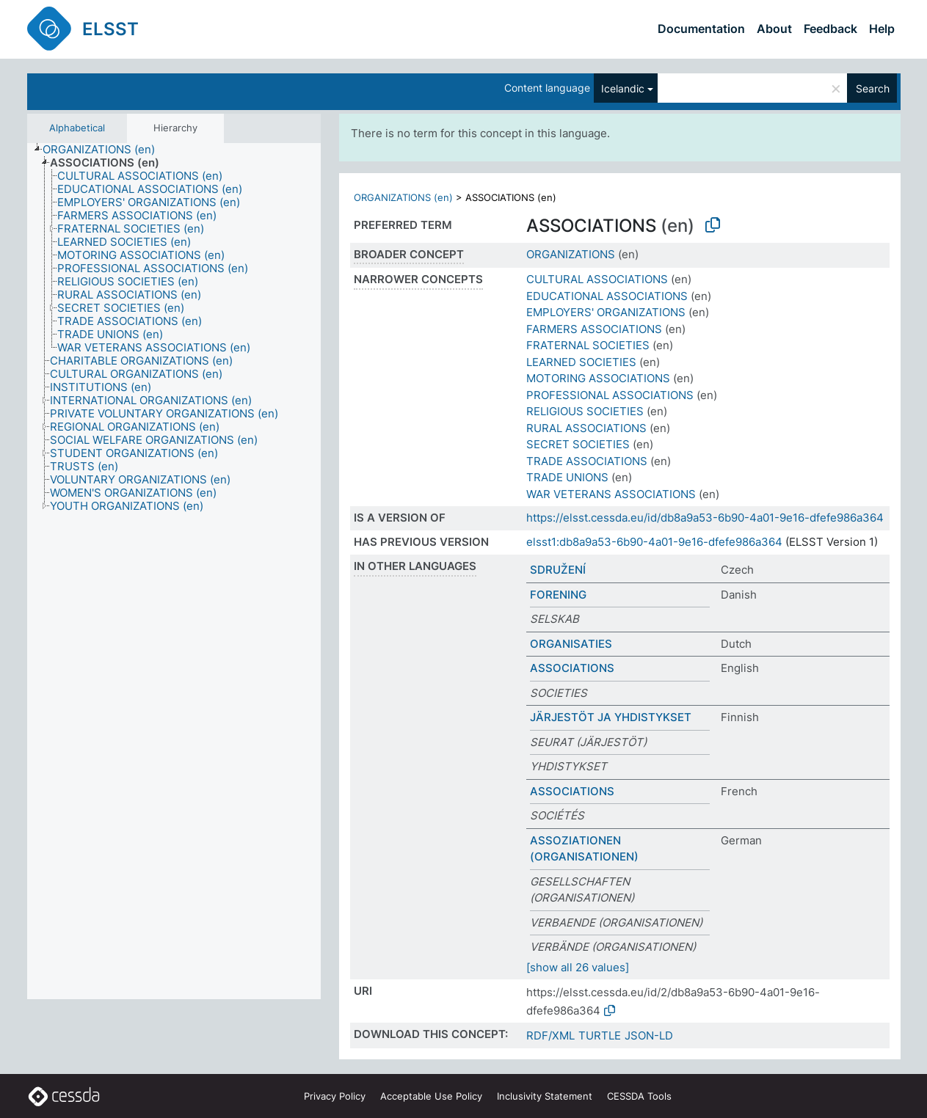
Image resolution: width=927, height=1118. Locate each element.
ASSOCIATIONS (572, 668)
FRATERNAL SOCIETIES (588, 345)
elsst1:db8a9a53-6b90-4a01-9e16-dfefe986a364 (654, 542)
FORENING (558, 595)
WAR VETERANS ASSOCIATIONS (611, 494)
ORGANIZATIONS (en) (403, 197)
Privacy (335, 1096)
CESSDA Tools (639, 1096)
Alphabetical (77, 128)
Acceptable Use (431, 1096)
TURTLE (599, 1035)
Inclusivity (544, 1096)
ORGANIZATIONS (570, 254)
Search (873, 88)
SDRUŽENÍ (558, 570)
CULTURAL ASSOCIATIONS (597, 279)
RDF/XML (550, 1035)
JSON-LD (649, 1035)
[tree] (174, 571)
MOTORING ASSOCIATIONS (598, 378)
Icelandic (622, 88)
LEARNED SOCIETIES (581, 362)
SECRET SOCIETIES (578, 444)
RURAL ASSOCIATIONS (586, 428)
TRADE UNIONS (567, 477)
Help (882, 28)
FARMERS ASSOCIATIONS (594, 329)
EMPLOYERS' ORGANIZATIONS (606, 312)
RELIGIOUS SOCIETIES (585, 411)
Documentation (701, 28)
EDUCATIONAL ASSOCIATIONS (607, 296)
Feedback (830, 28)
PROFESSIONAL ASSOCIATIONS (610, 395)
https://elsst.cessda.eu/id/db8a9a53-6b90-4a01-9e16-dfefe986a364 (705, 518)
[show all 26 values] (577, 967)
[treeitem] (105, 149)
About (774, 28)
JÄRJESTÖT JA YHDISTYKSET (610, 717)
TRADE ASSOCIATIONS (586, 461)
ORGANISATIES (571, 644)
